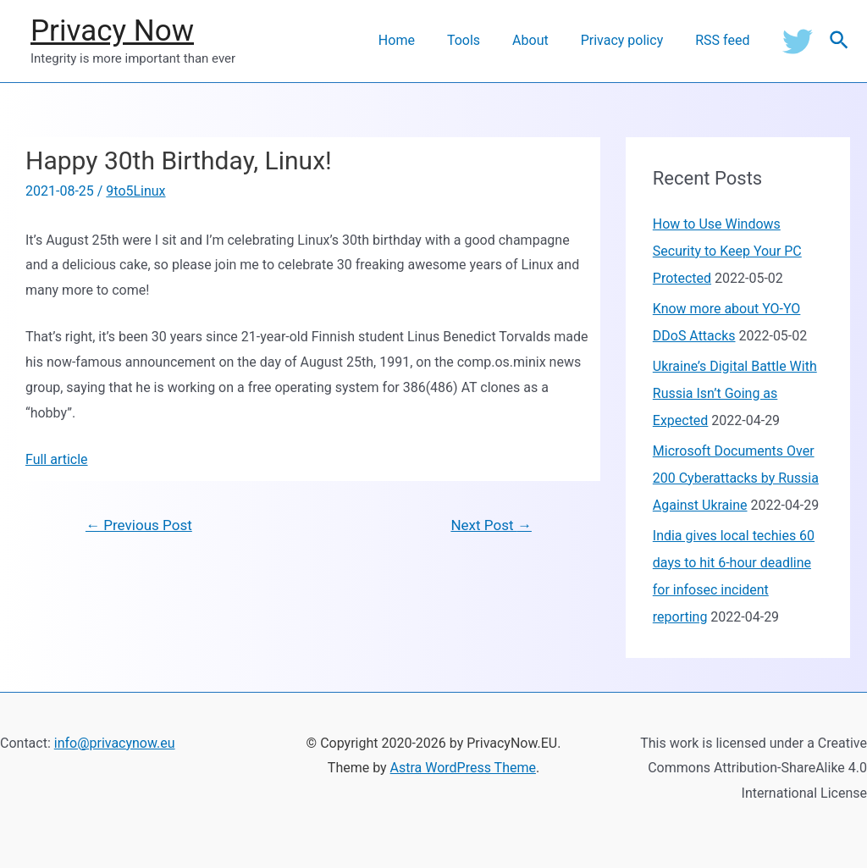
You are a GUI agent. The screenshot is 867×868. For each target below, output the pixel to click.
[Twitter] (797, 40)
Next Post (490, 525)
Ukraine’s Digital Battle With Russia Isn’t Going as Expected (735, 393)
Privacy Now (112, 31)
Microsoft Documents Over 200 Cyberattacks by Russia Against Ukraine (736, 478)
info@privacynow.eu (114, 743)
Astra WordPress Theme (463, 768)
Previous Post (139, 525)
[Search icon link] (840, 41)
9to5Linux (135, 191)
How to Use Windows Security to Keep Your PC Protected (727, 251)
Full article (56, 459)
